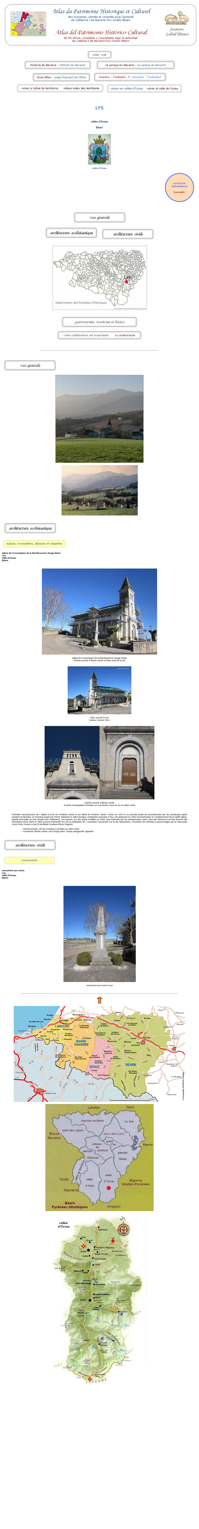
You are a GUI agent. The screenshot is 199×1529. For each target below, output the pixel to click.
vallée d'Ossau (99, 121)
